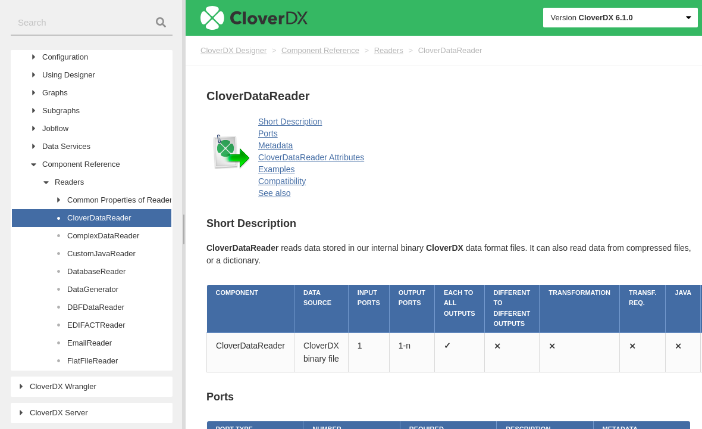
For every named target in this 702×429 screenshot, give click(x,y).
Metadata (275, 145)
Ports (268, 133)
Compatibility (282, 181)
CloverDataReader (450, 50)
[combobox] (92, 23)
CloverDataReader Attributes (311, 157)
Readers (388, 50)
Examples (276, 169)
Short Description (290, 121)
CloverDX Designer (233, 50)
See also (274, 193)
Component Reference (320, 50)
